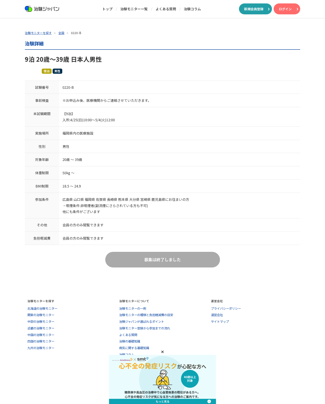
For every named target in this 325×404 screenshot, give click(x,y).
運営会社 (217, 314)
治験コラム (192, 8)
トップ (107, 8)
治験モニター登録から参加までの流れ (144, 328)
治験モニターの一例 (132, 308)
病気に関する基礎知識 (134, 347)
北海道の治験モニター (42, 308)
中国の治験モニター (40, 334)
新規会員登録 (253, 8)
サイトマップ (220, 321)
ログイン (285, 8)
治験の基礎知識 (129, 341)
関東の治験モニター (40, 314)
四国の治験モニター (40, 341)
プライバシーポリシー (226, 308)
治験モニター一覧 (134, 8)
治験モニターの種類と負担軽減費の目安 (146, 314)
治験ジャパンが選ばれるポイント (141, 321)
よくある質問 (166, 8)
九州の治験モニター (40, 347)
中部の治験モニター (40, 321)
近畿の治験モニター (40, 328)
